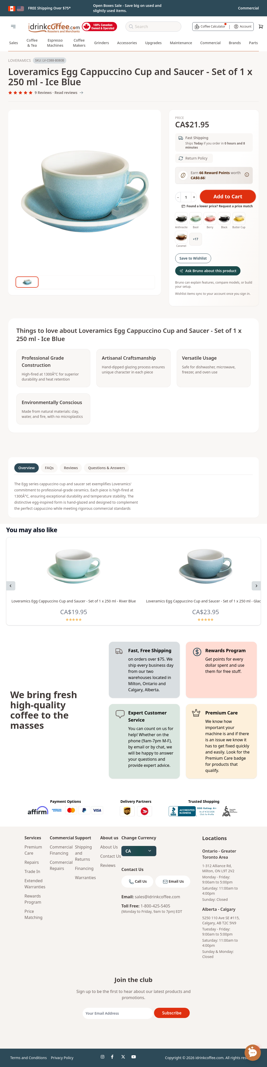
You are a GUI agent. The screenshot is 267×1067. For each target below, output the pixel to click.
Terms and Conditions (28, 1057)
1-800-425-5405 (155, 906)
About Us (109, 847)
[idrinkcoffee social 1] (104, 1058)
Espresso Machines (55, 43)
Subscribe (172, 1013)
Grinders (101, 42)
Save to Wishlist (193, 258)
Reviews (71, 467)
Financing (84, 868)
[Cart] (261, 26)
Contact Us (110, 856)
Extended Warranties (34, 884)
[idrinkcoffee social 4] (134, 1058)
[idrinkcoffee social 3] (124, 1058)
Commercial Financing (60, 850)
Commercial (210, 42)
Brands (235, 42)
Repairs (31, 862)
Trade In (32, 871)
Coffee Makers (79, 43)
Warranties (85, 877)
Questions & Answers (106, 467)
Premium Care (33, 850)
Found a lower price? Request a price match (217, 206)
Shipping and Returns (83, 853)
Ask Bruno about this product (207, 270)
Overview (26, 467)
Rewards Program (32, 899)
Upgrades (153, 42)
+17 (195, 239)
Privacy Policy (62, 1057)
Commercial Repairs (60, 865)
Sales (13, 42)
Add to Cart (227, 196)
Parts (253, 42)
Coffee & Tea (32, 43)
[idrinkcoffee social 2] (114, 1058)
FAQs (49, 467)
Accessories (127, 42)
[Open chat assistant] (253, 1053)
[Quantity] (186, 197)
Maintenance (181, 42)
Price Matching (33, 914)
